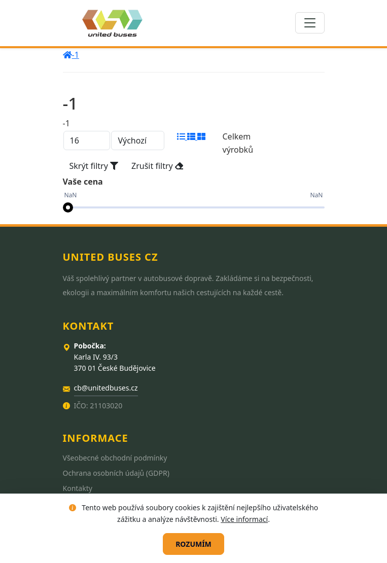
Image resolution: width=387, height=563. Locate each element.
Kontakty (77, 488)
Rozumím (193, 544)
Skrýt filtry (94, 165)
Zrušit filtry (157, 165)
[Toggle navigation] (310, 22)
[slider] (68, 207)
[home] (67, 54)
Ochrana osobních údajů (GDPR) (116, 473)
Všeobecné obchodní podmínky (115, 458)
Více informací (244, 519)
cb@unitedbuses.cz (106, 388)
